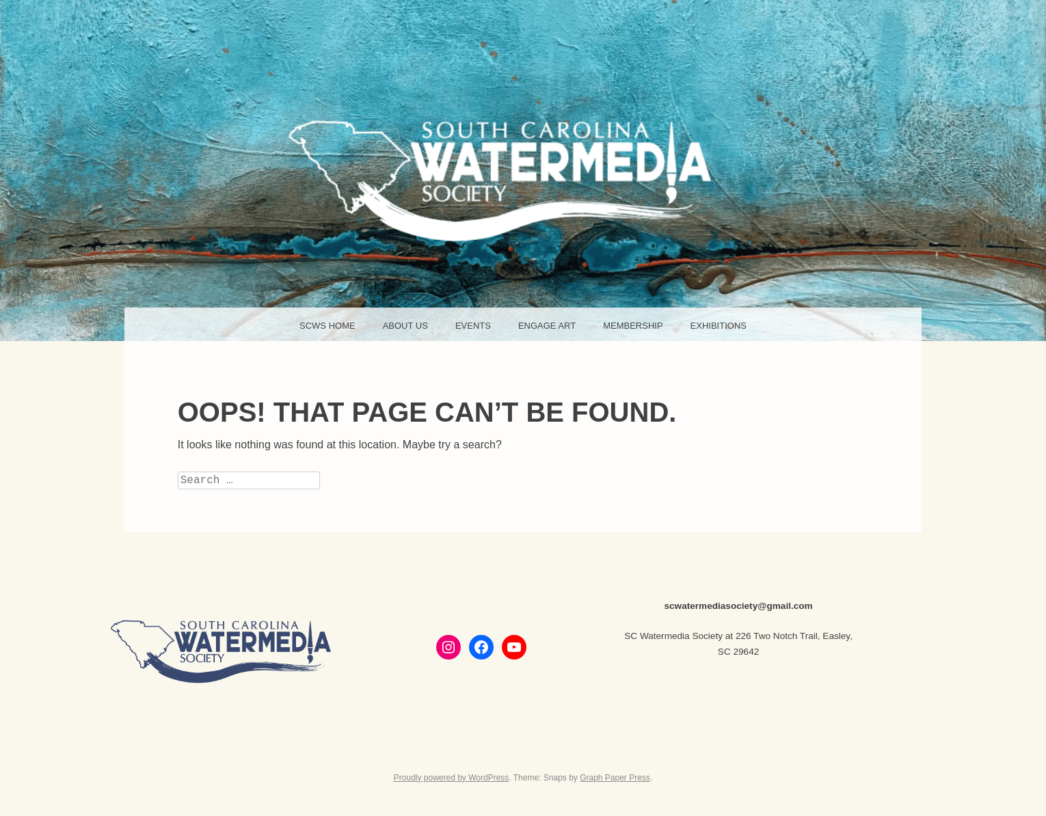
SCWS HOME (327, 326)
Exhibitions (718, 326)
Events (473, 326)
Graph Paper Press (615, 778)
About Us (405, 326)
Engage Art (547, 326)
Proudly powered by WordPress (451, 778)
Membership (632, 326)
